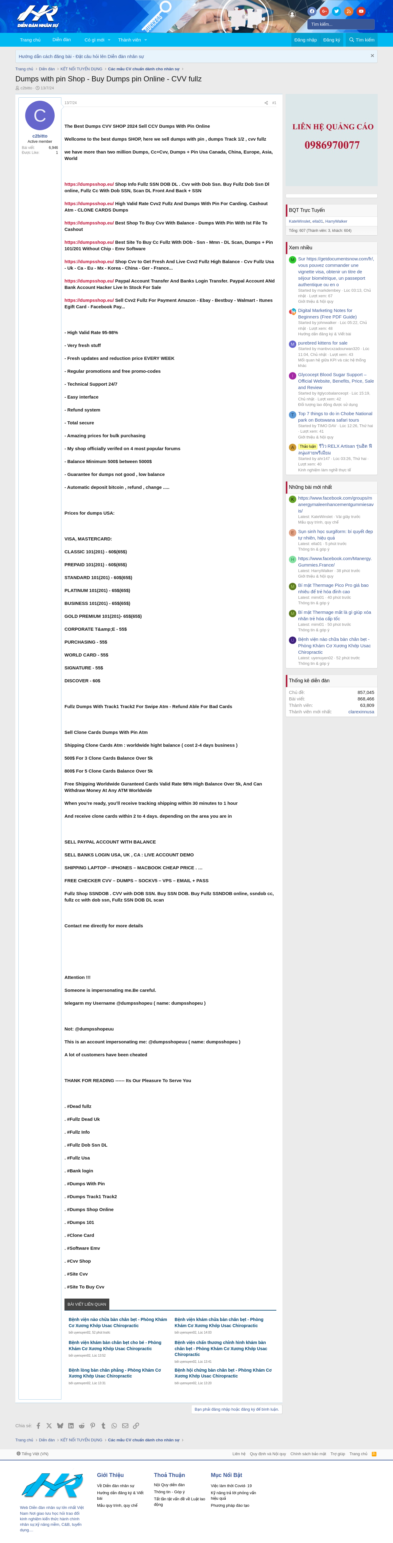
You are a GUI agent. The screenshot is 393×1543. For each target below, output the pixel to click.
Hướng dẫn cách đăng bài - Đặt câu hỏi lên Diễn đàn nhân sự (81, 56)
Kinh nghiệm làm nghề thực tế (324, 470)
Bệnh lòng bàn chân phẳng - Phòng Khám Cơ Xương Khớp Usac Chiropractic (115, 1373)
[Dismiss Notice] (371, 56)
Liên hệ (238, 1453)
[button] (109, 40)
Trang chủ (30, 39)
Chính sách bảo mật (308, 1453)
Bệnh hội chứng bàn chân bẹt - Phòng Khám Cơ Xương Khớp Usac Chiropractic (223, 1373)
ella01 (318, 221)
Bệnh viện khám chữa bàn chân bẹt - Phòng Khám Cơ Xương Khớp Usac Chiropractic (219, 1322)
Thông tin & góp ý (313, 549)
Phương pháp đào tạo (230, 1505)
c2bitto (26, 88)
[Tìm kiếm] (341, 24)
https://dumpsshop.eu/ (89, 184)
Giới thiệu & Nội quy (315, 301)
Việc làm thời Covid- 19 (231, 1485)
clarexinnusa (361, 711)
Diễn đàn (62, 39)
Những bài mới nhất (310, 487)
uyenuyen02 (82, 1332)
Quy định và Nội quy (268, 1453)
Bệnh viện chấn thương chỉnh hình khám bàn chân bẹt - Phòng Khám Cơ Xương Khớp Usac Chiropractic (221, 1348)
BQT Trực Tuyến (307, 210)
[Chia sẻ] (266, 103)
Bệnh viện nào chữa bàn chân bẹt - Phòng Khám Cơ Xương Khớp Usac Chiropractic (118, 1322)
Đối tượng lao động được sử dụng (328, 404)
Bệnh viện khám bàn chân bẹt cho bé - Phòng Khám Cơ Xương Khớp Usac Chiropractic (115, 1345)
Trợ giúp (338, 1453)
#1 (274, 103)
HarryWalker (336, 221)
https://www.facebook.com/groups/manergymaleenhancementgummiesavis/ (336, 504)
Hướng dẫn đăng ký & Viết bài (324, 334)
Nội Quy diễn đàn (169, 1485)
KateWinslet (299, 221)
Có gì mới (94, 39)
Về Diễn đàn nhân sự (115, 1485)
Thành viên (129, 39)
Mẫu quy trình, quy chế (318, 522)
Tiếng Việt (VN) (33, 1453)
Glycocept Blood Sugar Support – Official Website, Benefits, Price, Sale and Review (336, 381)
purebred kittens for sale (323, 342)
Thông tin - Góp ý (169, 1492)
